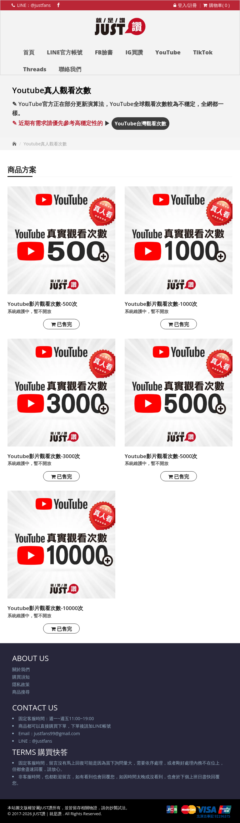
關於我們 (21, 669)
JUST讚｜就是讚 (48, 813)
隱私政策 (21, 684)
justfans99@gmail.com (57, 733)
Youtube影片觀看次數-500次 (42, 303)
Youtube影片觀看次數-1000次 (161, 303)
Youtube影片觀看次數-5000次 (161, 456)
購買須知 (21, 677)
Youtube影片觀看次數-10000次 (45, 608)
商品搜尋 (21, 692)
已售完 (61, 324)
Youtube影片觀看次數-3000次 (44, 456)
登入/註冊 (184, 5)
